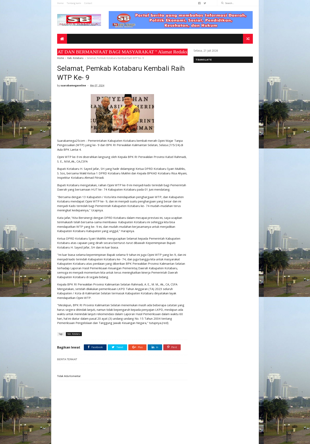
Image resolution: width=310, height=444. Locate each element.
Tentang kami (74, 3)
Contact (88, 3)
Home (60, 3)
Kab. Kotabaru (75, 58)
